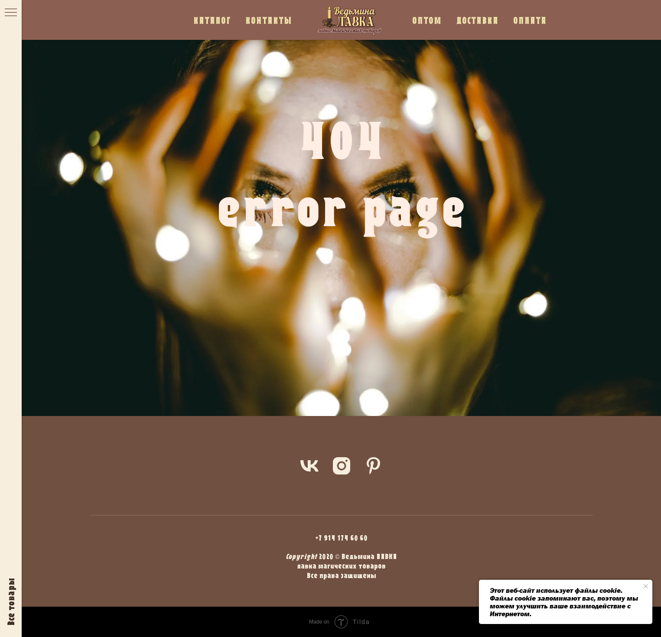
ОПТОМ (427, 20)
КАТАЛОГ (212, 20)
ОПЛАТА (530, 20)
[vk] (309, 466)
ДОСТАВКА (477, 20)
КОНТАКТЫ (268, 20)
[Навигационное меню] (11, 13)
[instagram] (341, 466)
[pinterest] (373, 466)
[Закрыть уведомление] (645, 586)
